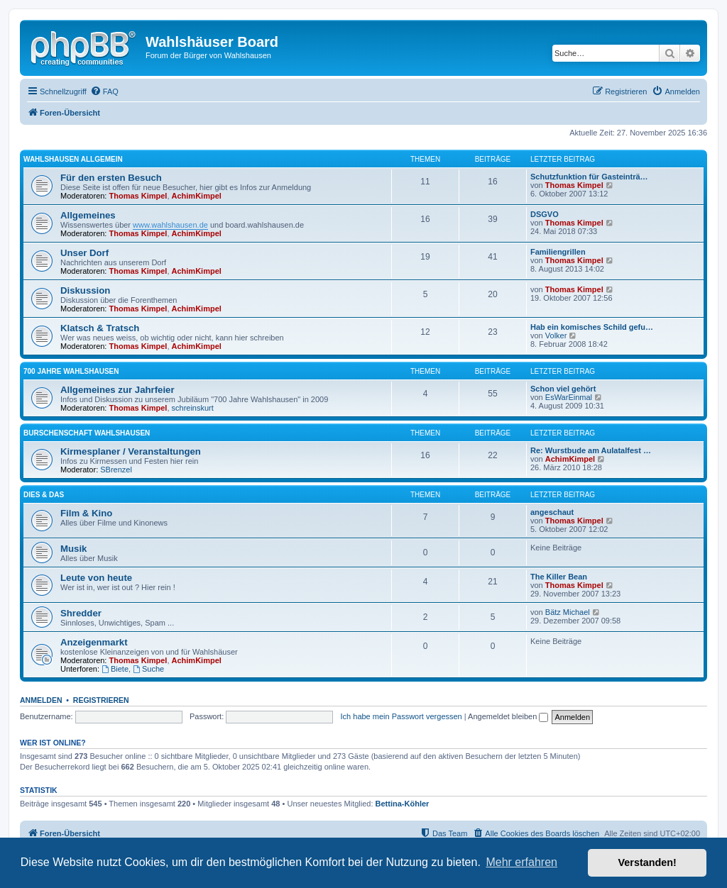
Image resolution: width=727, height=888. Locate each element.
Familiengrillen (558, 252)
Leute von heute (96, 577)
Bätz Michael (567, 612)
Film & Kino (86, 513)
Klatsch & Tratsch (99, 328)
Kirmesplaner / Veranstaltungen (130, 451)
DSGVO (544, 214)
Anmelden (41, 700)
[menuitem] (104, 91)
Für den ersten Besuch (111, 177)
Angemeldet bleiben (508, 716)
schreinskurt (193, 408)
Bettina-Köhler (403, 803)
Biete (115, 669)
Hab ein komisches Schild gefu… (591, 327)
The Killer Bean (558, 576)
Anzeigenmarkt (94, 642)
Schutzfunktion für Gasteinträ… (589, 176)
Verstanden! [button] (647, 862)
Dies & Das (43, 495)
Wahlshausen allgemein (73, 159)
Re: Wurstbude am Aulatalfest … (590, 450)
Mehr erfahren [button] (521, 862)
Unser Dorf (84, 253)
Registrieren (101, 700)
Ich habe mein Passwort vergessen (401, 716)
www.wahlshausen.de (170, 225)
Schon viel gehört (563, 388)
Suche (148, 669)
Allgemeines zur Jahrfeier (117, 389)
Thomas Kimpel (138, 196)
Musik (73, 548)
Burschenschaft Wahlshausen (86, 433)
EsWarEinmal (568, 397)
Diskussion (85, 290)
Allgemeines (88, 215)
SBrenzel (116, 469)
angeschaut (552, 512)
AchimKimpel (197, 196)
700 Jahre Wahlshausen (71, 371)
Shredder (81, 613)
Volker (556, 335)
